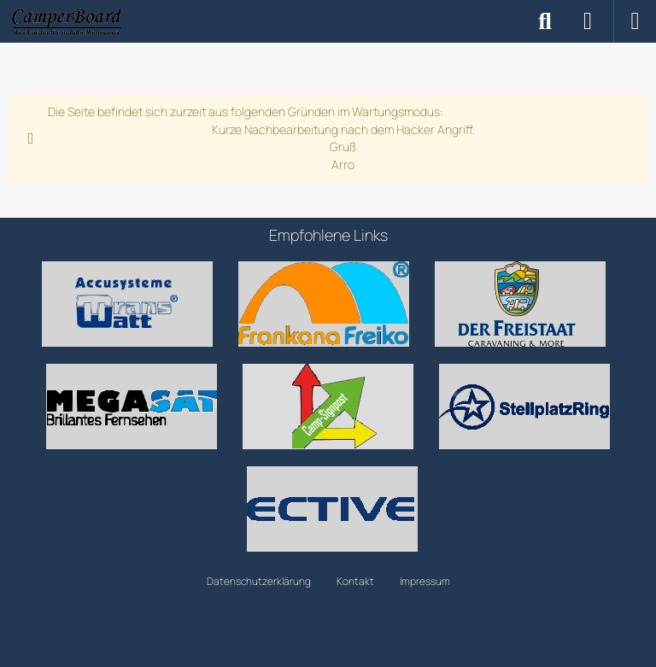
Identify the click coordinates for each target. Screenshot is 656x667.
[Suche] (545, 21)
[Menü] (634, 21)
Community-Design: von (328, 642)
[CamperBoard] (67, 21)
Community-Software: (328, 627)
